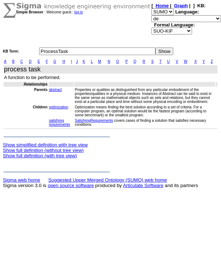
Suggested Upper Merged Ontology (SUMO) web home (107, 180)
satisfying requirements (59, 123)
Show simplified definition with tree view (45, 145)
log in (78, 12)
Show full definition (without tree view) (43, 150)
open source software (71, 185)
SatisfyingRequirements (94, 121)
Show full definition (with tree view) (40, 155)
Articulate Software (143, 185)
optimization (58, 107)
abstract (55, 90)
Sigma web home (21, 180)
